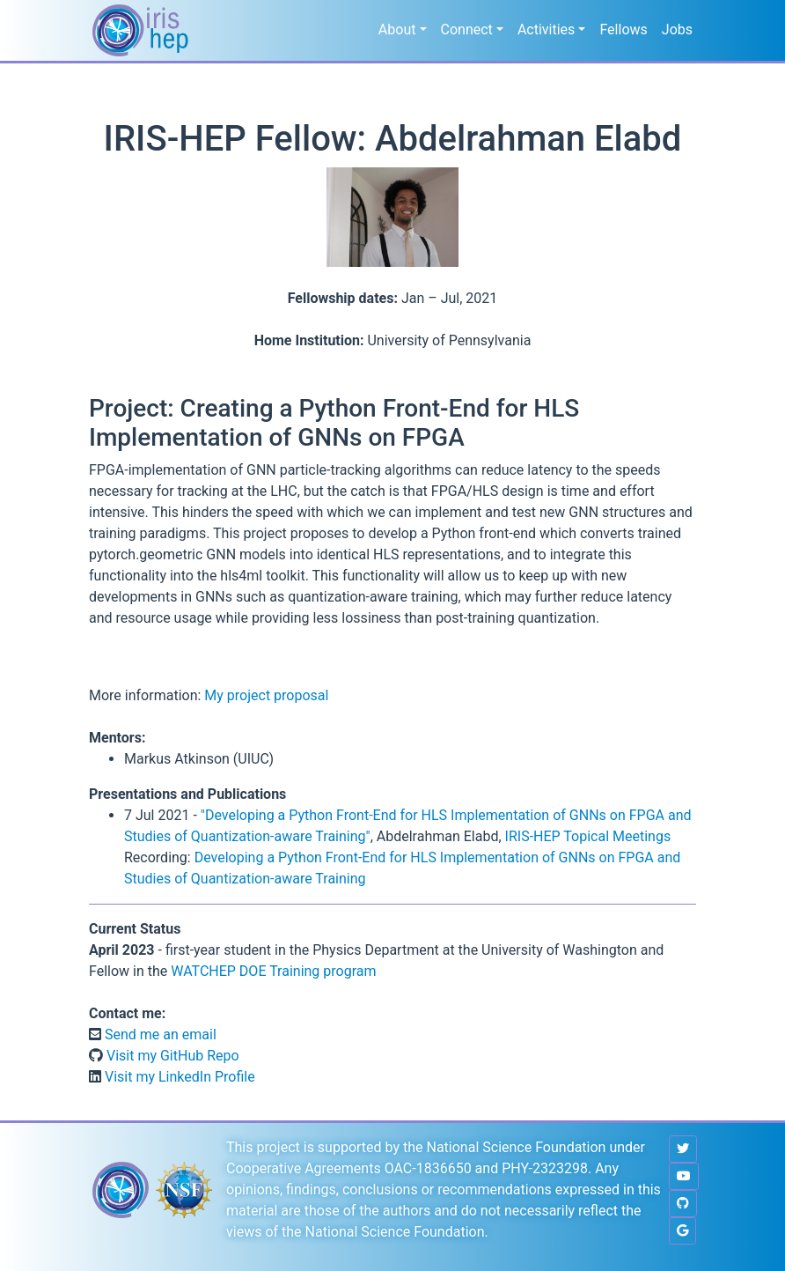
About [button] (397, 29)
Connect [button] (467, 29)
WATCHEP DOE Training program (273, 971)
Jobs (677, 29)
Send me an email (158, 1034)
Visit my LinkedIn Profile (178, 1076)
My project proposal (266, 695)
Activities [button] (546, 29)
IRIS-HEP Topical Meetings (588, 836)
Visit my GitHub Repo (171, 1055)
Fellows (623, 29)
